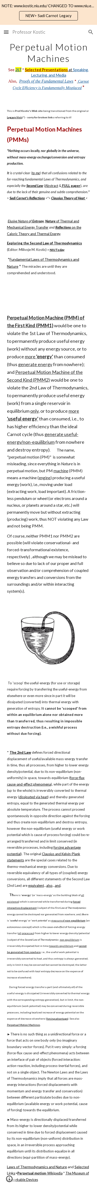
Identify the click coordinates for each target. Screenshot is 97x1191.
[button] (6, 32)
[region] (48, 12)
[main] (48, 66)
